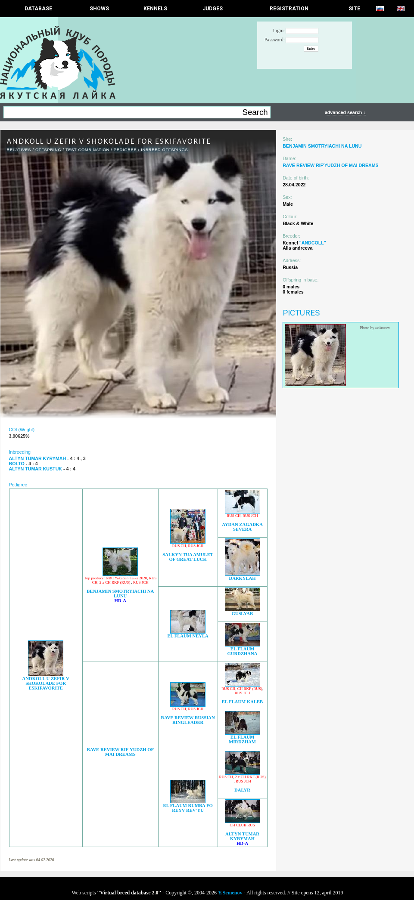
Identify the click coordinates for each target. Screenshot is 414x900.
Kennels (155, 9)
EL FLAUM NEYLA (187, 636)
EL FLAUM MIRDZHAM (242, 739)
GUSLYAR (242, 613)
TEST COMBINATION (87, 150)
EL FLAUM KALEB (242, 701)
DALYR (242, 790)
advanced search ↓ (345, 112)
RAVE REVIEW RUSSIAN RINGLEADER (188, 720)
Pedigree (125, 150)
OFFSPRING (48, 150)
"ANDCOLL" (312, 242)
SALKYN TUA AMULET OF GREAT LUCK (187, 557)
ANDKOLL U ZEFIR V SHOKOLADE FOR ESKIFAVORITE (45, 683)
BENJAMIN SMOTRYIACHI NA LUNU (120, 593)
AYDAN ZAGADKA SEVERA (242, 527)
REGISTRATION (289, 9)
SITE (354, 9)
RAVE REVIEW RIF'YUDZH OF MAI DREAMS (120, 752)
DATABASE (38, 9)
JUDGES (212, 9)
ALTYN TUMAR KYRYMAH (242, 836)
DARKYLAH (242, 578)
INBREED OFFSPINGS (164, 150)
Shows (99, 9)
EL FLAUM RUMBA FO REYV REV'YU (188, 808)
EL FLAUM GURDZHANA (242, 651)
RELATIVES (19, 150)
